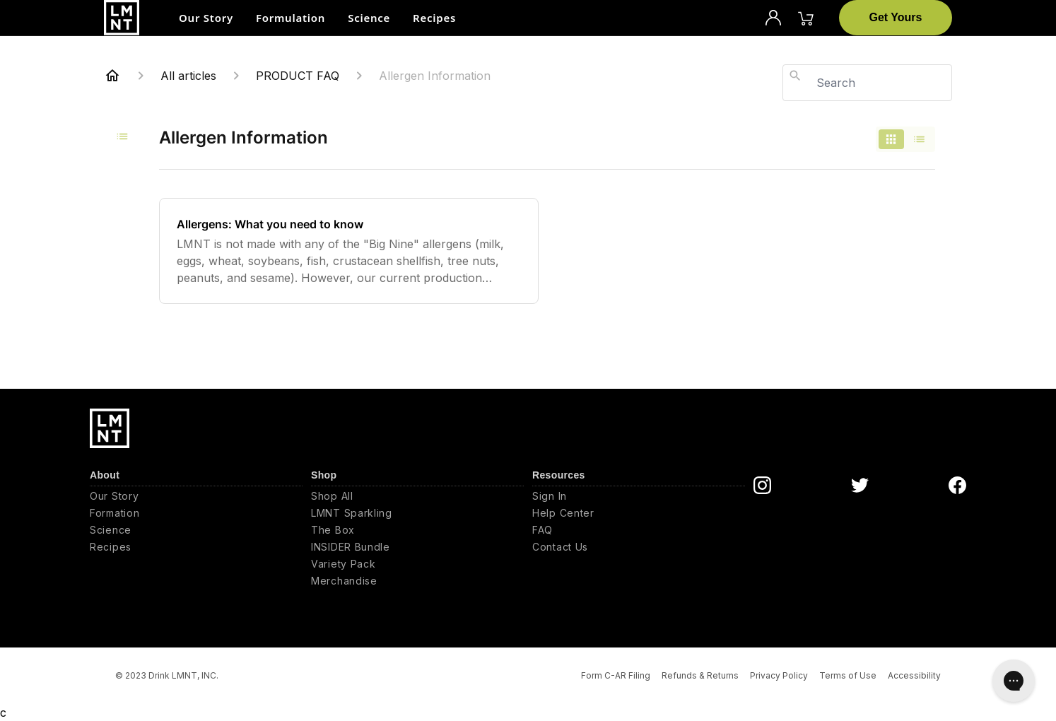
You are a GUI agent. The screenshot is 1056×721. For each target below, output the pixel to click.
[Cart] (806, 17)
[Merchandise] (417, 581)
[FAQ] (638, 530)
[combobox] (867, 82)
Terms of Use (847, 675)
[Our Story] (196, 496)
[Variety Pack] (417, 564)
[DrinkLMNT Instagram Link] (762, 485)
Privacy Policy (779, 675)
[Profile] (773, 17)
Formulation (290, 18)
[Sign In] (638, 496)
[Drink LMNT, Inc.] (121, 17)
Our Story (206, 18)
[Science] (196, 530)
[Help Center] (638, 513)
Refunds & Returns (700, 675)
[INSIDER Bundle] (417, 547)
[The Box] (417, 530)
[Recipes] (196, 547)
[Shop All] (417, 496)
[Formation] (196, 513)
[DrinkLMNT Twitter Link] (860, 485)
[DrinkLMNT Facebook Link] (957, 485)
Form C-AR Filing (615, 675)
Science (369, 18)
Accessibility (914, 675)
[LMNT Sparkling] (417, 513)
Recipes (434, 18)
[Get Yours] (895, 17)
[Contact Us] (638, 547)
